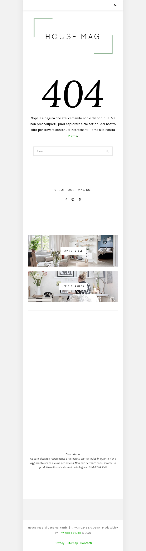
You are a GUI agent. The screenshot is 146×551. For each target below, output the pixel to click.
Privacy (59, 543)
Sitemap (72, 543)
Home (72, 136)
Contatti (86, 543)
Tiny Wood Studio (69, 533)
